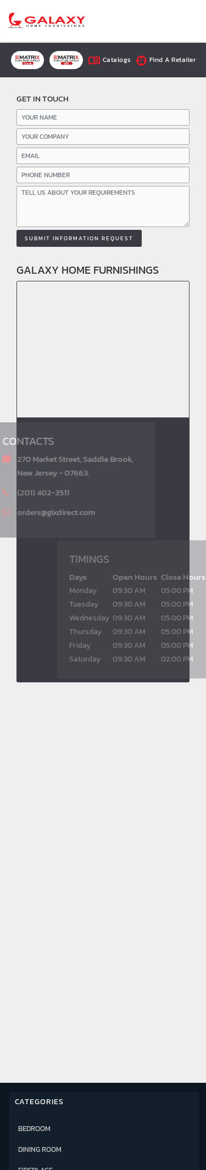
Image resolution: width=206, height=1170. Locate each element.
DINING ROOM (40, 1149)
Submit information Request (79, 238)
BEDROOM (34, 1128)
